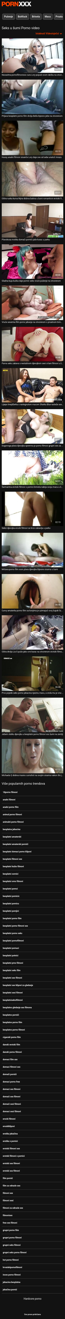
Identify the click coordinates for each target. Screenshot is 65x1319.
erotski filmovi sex (11, 1148)
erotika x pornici (10, 1141)
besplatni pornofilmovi (13, 941)
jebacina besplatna (11, 1282)
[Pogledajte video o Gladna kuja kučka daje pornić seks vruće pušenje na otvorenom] (32, 261)
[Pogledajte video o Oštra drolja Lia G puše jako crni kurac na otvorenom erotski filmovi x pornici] (32, 632)
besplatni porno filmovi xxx (15, 926)
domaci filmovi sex (11, 1067)
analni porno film (11, 807)
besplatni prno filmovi (13, 963)
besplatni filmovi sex (12, 859)
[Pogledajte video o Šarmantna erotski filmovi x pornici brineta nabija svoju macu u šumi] (32, 467)
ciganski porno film (12, 1037)
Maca (48, 16)
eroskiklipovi (9, 1126)
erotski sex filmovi (11, 1163)
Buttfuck (22, 16)
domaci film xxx (10, 1059)
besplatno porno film (12, 1022)
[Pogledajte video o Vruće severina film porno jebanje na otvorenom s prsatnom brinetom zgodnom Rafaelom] (32, 303)
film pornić (8, 1178)
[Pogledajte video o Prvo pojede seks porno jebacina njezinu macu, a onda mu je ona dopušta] (32, 673)
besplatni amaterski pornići (15, 844)
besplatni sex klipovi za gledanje (18, 985)
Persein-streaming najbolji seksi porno (16, 4)
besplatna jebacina (11, 829)
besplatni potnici (10, 955)
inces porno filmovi (12, 1275)
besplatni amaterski (12, 837)
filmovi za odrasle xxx (13, 1208)
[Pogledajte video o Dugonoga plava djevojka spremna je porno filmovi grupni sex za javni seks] (32, 426)
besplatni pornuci (11, 948)
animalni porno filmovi (13, 822)
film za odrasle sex (11, 1186)
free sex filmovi (10, 1223)
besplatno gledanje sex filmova (17, 1007)
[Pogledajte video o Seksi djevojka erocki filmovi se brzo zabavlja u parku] (32, 509)
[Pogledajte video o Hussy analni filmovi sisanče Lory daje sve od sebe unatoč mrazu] (32, 138)
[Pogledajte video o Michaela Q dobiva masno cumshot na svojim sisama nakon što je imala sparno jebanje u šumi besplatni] (32, 756)
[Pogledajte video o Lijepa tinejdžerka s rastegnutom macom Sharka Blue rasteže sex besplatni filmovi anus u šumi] (32, 385)
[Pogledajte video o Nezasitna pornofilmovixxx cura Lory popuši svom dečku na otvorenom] (32, 55)
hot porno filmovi (11, 1260)
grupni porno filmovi (12, 1237)
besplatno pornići (11, 1015)
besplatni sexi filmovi (13, 992)
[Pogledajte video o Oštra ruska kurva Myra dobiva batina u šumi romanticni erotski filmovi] (32, 179)
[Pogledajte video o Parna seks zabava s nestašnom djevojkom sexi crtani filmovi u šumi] (32, 344)
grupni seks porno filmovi (15, 1252)
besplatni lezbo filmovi (13, 866)
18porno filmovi (10, 792)
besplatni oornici (10, 874)
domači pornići (10, 1074)
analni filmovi (9, 799)
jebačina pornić (10, 1289)
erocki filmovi (9, 1119)
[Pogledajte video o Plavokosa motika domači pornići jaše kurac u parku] (32, 220)
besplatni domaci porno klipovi (17, 851)
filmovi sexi (8, 1200)
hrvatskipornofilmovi (12, 1267)
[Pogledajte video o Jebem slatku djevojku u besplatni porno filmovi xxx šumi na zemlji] (32, 715)
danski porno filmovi (12, 1052)
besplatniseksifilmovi (13, 1000)
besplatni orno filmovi (13, 881)
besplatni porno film (12, 918)
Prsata (59, 16)
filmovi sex (8, 1193)
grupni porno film (11, 1230)
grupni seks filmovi (12, 1245)
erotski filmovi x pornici (14, 1156)
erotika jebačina (10, 1134)
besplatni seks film (11, 970)
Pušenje (8, 16)
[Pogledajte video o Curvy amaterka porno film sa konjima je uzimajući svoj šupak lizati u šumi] (32, 591)
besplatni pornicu (11, 903)
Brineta (36, 16)
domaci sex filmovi (11, 1089)
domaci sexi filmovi (12, 1111)
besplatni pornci (10, 889)
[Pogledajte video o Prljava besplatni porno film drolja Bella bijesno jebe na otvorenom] (32, 97)
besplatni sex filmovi (12, 978)
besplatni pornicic (11, 896)
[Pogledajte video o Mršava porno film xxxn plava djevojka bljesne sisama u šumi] (32, 550)
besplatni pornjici (11, 911)
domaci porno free (11, 1082)
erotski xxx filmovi (11, 1171)
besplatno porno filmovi (14, 1030)
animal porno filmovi (12, 814)
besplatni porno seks (12, 933)
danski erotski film (11, 1044)
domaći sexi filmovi (12, 1104)
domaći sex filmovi (11, 1096)
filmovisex (7, 1215)
